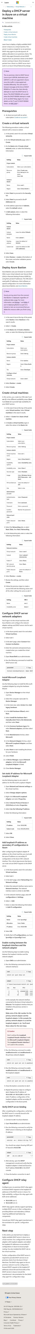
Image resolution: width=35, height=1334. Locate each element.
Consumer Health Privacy (11, 1323)
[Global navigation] (2, 2)
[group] (19, 671)
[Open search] (33, 2)
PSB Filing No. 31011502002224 (13, 1309)
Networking (10, 7)
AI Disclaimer (7, 1317)
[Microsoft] (17, 2)
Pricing (17, 302)
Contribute (13, 1320)
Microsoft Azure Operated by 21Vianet (15, 1314)
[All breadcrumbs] (4, 6)
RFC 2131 (14, 103)
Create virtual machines (10, 37)
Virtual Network (19, 7)
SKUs (25, 302)
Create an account (20, 117)
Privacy (6, 1312)
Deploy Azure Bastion (10, 34)
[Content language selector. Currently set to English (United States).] (12, 1293)
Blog (5, 1320)
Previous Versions (18, 1317)
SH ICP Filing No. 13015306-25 (12, 1306)
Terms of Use (7, 1325)
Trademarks (16, 1325)
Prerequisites (7, 29)
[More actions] (31, 6)
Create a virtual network (10, 32)
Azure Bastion (22, 286)
